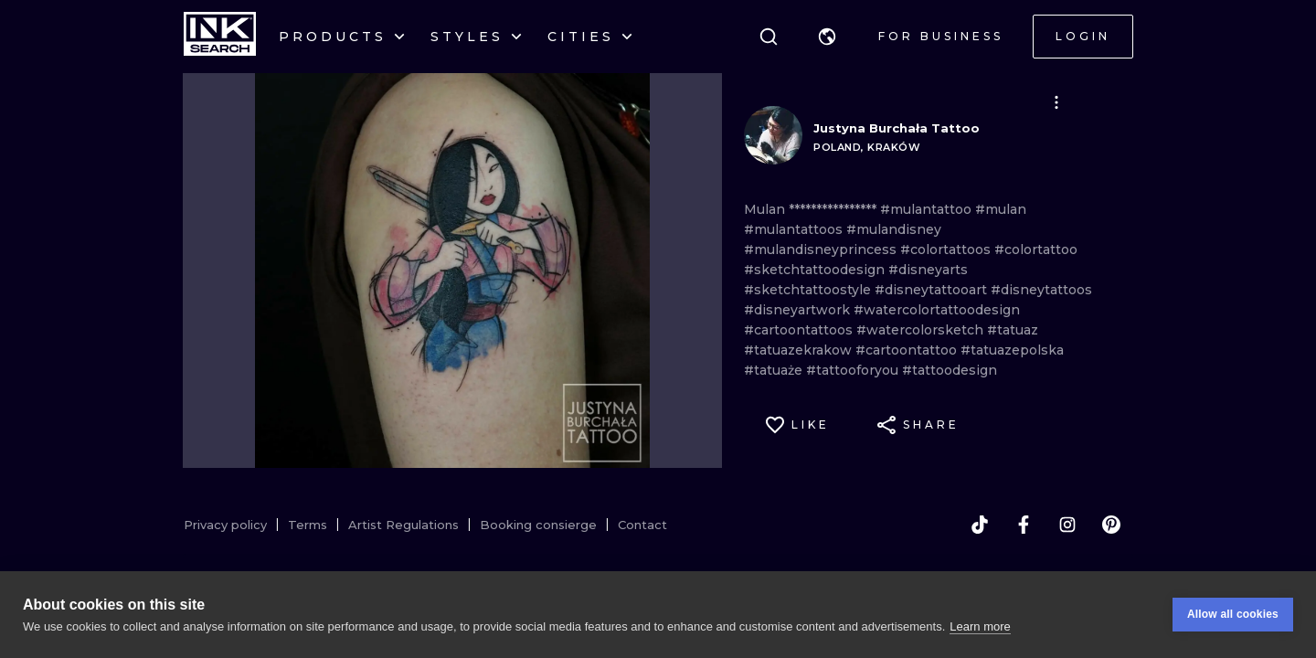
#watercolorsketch (921, 330)
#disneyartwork (799, 310)
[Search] (769, 36)
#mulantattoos (795, 229)
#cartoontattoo (907, 350)
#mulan (1000, 209)
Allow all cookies (1233, 616)
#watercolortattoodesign (937, 310)
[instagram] (1067, 525)
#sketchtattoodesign (816, 269)
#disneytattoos (1041, 289)
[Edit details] (1056, 102)
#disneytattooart (933, 289)
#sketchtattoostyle (809, 289)
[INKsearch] (220, 36)
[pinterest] (1111, 525)
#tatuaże (775, 370)
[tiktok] (980, 525)
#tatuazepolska (1012, 350)
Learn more (980, 628)
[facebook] (1023, 525)
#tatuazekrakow (799, 350)
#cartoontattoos (800, 330)
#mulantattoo (927, 209)
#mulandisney (893, 229)
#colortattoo (1035, 249)
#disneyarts (928, 269)
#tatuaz (1012, 330)
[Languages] (827, 36)
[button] (827, 36)
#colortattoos (947, 249)
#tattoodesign (949, 370)
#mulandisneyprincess (822, 249)
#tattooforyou (854, 370)
